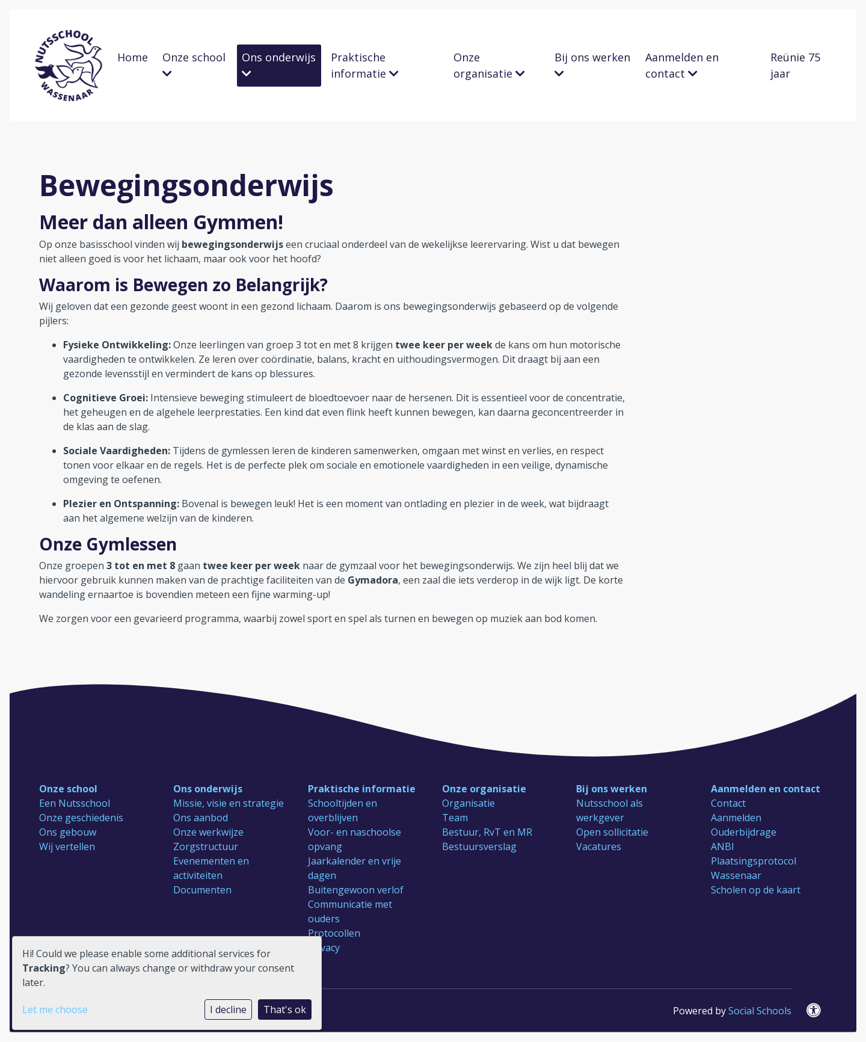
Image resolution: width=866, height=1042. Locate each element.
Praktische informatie (365, 65)
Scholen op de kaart (755, 889)
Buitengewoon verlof (356, 889)
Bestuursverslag (479, 846)
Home (132, 57)
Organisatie (468, 803)
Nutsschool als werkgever (609, 810)
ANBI (722, 846)
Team (455, 817)
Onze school (194, 64)
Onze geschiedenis (81, 817)
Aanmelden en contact (682, 65)
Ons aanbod (200, 817)
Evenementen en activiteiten (211, 868)
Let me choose (55, 1009)
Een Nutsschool (74, 803)
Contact (728, 803)
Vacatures (598, 846)
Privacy (324, 947)
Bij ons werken (592, 64)
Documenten (202, 889)
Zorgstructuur (205, 846)
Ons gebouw (67, 832)
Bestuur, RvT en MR (487, 832)
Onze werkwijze (208, 832)
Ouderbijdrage (743, 832)
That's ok (284, 1009)
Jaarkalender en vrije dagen (354, 868)
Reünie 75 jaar (795, 65)
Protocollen (334, 933)
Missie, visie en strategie (228, 803)
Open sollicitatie (612, 832)
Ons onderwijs (279, 64)
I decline (228, 1009)
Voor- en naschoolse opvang (354, 839)
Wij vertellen (67, 846)
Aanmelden (736, 817)
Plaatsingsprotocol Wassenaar (753, 868)
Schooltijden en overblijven (342, 810)
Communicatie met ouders (350, 911)
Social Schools (759, 1010)
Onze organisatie (489, 65)
